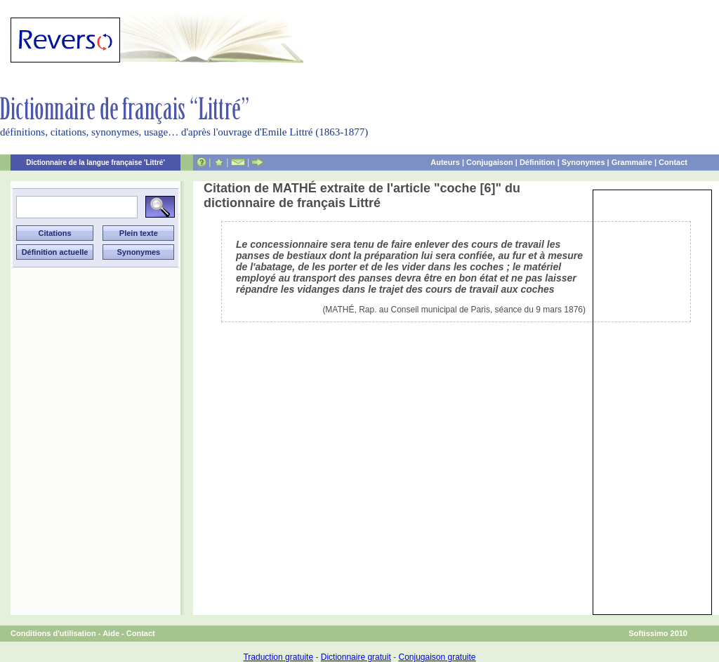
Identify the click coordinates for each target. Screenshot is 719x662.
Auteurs (445, 162)
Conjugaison (489, 162)
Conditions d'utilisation (53, 633)
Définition (537, 162)
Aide (111, 633)
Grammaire (632, 162)
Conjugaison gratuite (436, 657)
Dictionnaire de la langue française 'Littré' (95, 162)
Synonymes (583, 162)
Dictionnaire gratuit (356, 657)
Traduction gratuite (278, 657)
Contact (673, 162)
